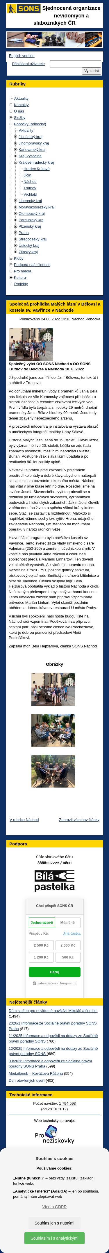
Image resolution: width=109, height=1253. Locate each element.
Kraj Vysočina (30, 156)
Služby (19, 117)
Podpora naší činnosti (32, 265)
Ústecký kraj (29, 245)
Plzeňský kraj (30, 226)
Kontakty (21, 105)
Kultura (20, 277)
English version (22, 55)
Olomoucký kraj (32, 213)
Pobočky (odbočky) (30, 124)
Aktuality (21, 98)
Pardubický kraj (31, 220)
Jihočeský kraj (30, 137)
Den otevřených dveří (27, 1080)
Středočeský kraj (33, 239)
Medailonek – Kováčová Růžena (36, 1073)
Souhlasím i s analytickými (54, 1238)
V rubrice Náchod (24, 820)
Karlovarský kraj (32, 149)
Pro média (22, 271)
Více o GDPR (54, 1206)
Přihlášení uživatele (28, 64)
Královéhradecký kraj (36, 162)
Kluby (19, 258)
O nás (19, 111)
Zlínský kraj (28, 252)
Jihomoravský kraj (34, 143)
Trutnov (30, 188)
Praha (24, 233)
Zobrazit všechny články (79, 820)
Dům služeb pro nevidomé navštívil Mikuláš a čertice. (53, 1011)
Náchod (30, 181)
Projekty (21, 284)
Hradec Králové (37, 169)
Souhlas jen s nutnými (54, 1223)
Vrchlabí (30, 194)
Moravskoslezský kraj (37, 207)
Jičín (27, 175)
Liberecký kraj (30, 201)
